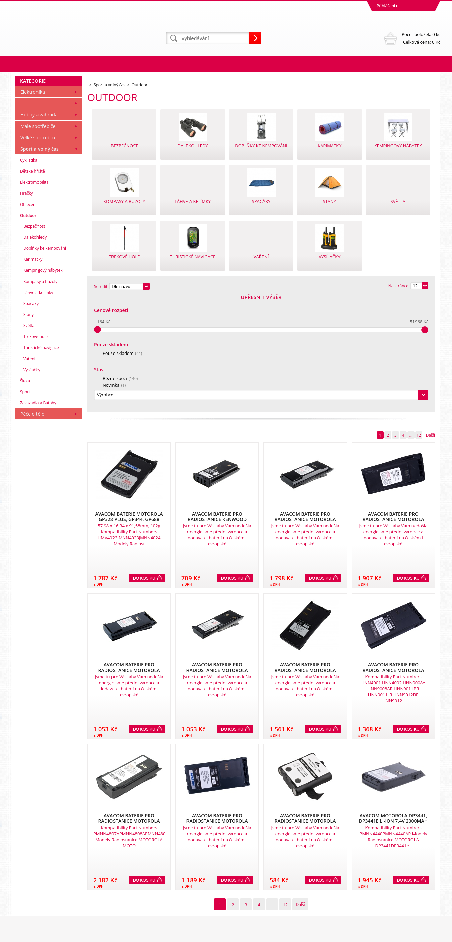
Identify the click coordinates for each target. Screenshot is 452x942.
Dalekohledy (35, 353)
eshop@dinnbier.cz (140, 910)
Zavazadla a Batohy (38, 519)
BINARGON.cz (427, 935)
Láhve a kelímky (38, 408)
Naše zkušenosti (243, 873)
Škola (25, 497)
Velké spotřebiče (38, 253)
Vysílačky (31, 486)
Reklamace (27, 873)
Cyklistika (28, 276)
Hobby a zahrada (39, 231)
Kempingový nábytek (42, 386)
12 (418, 319)
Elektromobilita (34, 298)
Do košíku (144, 462)
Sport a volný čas (39, 265)
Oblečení (28, 320)
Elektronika (32, 208)
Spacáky (31, 419)
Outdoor (28, 331)
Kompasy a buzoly (40, 397)
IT (22, 219)
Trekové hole (35, 453)
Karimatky (32, 375)
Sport (25, 508)
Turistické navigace (41, 464)
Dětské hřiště (32, 287)
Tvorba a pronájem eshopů (388, 935)
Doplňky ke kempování (44, 364)
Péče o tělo (32, 530)
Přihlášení (386, 6)
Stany (28, 431)
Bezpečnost (34, 342)
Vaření (29, 475)
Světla (28, 442)
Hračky (26, 309)
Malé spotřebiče (37, 242)
